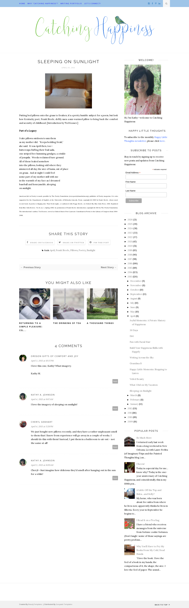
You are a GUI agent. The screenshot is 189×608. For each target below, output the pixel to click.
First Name (131, 182)
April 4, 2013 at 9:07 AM (42, 399)
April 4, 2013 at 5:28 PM (42, 426)
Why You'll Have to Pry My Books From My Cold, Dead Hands (150, 550)
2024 (130, 228)
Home (22, 3)
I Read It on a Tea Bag (147, 520)
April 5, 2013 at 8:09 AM (42, 465)
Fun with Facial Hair (140, 342)
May (132, 311)
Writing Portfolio (71, 3)
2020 (130, 246)
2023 (130, 232)
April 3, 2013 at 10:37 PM (42, 360)
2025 (130, 224)
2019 (130, 250)
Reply (115, 381)
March (133, 395)
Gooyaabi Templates (64, 604)
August (133, 298)
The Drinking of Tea (67, 323)
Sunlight (91, 250)
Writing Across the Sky (142, 357)
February (135, 399)
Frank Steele (62, 250)
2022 (130, 237)
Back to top (162, 605)
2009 (130, 421)
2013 (130, 276)
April (52, 250)
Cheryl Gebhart (42, 421)
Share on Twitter (73, 242)
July (132, 303)
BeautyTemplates (35, 604)
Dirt (132, 336)
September (136, 294)
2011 (130, 412)
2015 (130, 267)
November (136, 285)
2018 (130, 254)
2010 (130, 417)
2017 (130, 259)
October (134, 289)
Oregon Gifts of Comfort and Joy (54, 356)
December (135, 281)
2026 (130, 219)
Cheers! (140, 464)
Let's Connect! (92, 3)
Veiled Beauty (137, 379)
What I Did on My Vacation (144, 385)
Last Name (131, 191)
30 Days (134, 330)
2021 (130, 241)
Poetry (82, 250)
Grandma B (136, 363)
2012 (130, 408)
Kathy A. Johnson (43, 394)
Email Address (133, 172)
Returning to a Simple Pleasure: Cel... (31, 327)
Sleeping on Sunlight (141, 391)
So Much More (144, 437)
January (134, 404)
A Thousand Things (100, 323)
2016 (130, 263)
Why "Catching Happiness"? (43, 3)
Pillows (74, 250)
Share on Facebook (41, 242)
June (132, 307)
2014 (130, 272)
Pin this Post (101, 242)
